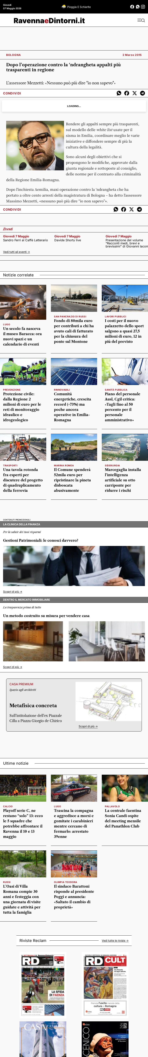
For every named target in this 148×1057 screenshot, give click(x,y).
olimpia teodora (65, 882)
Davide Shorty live (67, 240)
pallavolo (112, 806)
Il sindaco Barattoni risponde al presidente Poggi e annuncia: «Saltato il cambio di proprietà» (74, 896)
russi (7, 882)
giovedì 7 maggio (16, 236)
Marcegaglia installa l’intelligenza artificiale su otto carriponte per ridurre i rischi (123, 480)
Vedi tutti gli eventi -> (16, 251)
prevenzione (12, 389)
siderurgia (112, 465)
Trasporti (10, 465)
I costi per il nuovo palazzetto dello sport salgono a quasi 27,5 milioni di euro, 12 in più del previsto (124, 331)
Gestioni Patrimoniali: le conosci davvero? (40, 540)
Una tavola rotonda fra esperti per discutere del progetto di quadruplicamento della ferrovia (23, 480)
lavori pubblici (115, 316)
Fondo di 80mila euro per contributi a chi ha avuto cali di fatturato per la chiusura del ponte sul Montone (74, 331)
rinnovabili (62, 389)
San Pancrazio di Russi (70, 316)
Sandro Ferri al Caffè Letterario (25, 240)
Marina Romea (64, 465)
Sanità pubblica (116, 389)
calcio (8, 806)
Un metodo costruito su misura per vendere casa (46, 616)
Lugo (6, 324)
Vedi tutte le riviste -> (115, 940)
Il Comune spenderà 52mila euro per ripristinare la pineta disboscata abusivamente (72, 480)
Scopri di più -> (12, 591)
